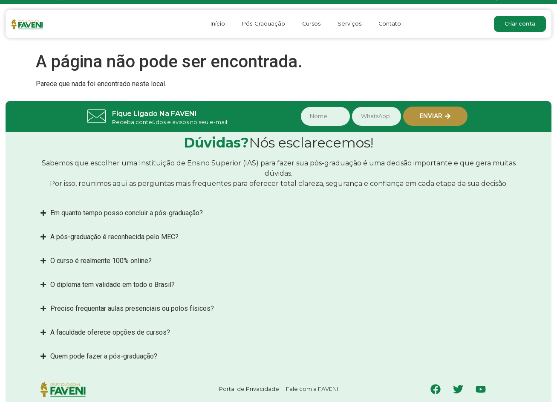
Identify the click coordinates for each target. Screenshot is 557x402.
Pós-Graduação (263, 23)
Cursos (311, 23)
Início (218, 23)
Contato (389, 23)
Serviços (349, 23)
